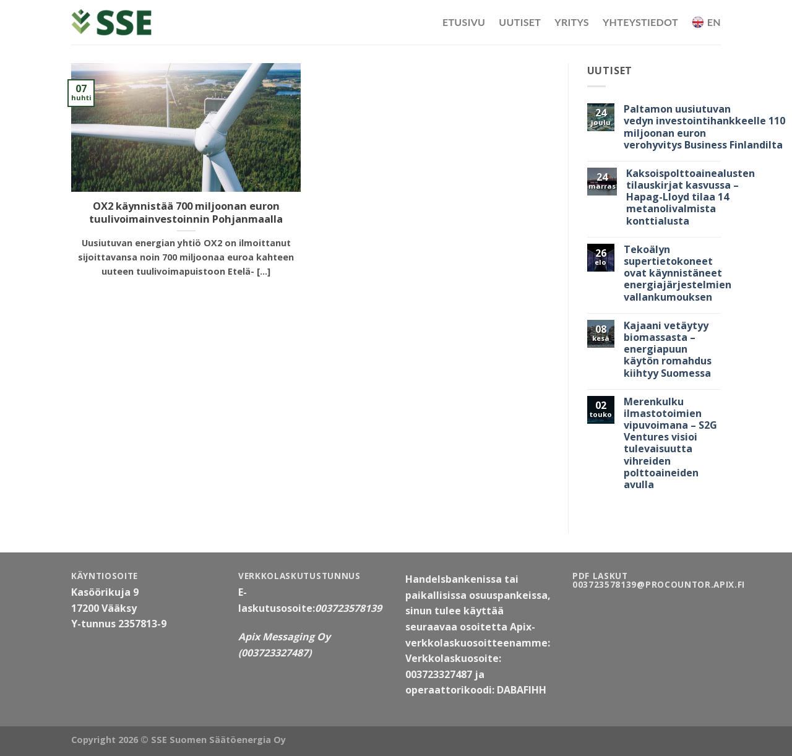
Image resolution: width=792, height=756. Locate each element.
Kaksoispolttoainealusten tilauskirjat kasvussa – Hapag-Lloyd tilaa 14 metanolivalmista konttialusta (690, 197)
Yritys (571, 22)
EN (706, 22)
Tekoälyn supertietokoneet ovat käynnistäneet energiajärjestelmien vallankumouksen (677, 273)
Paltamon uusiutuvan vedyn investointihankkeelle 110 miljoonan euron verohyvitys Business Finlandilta (704, 127)
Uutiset (520, 22)
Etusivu (463, 22)
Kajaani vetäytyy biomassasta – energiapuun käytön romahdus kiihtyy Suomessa (668, 349)
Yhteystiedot (640, 22)
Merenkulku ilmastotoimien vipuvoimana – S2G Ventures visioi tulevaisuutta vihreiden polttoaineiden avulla (670, 443)
